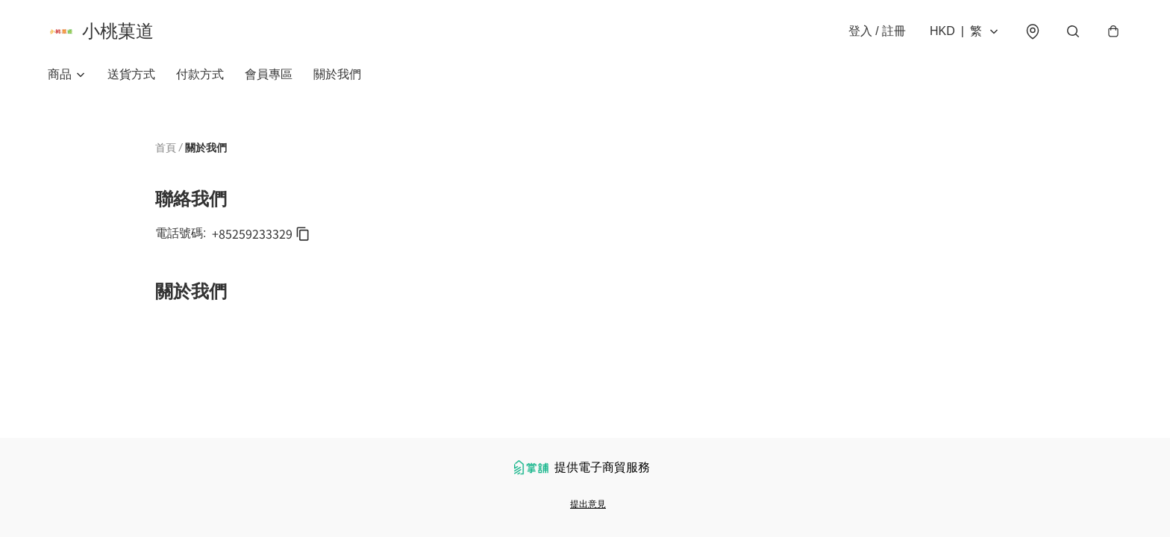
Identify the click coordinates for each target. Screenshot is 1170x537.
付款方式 (200, 74)
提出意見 (588, 504)
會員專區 (268, 74)
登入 (877, 31)
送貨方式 (131, 74)
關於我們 (337, 74)
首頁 (165, 148)
